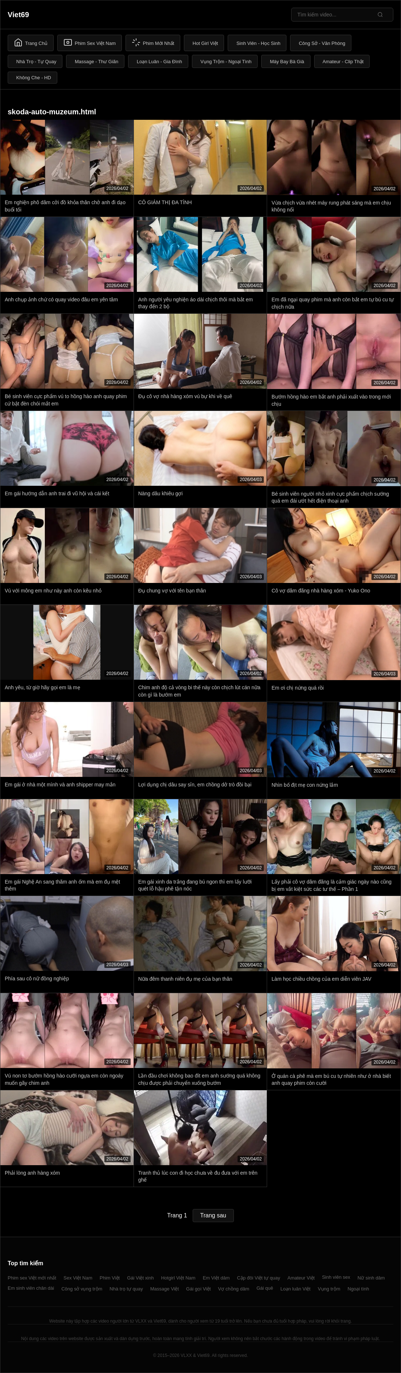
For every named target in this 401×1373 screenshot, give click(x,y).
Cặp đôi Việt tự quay (258, 1278)
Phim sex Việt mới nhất (32, 1278)
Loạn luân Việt (296, 1289)
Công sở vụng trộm (81, 1289)
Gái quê (265, 1288)
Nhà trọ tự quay (126, 1289)
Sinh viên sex (336, 1277)
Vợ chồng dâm (233, 1289)
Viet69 (18, 15)
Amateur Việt (301, 1278)
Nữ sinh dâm (371, 1278)
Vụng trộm (329, 1289)
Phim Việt (110, 1278)
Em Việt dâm (216, 1278)
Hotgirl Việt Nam (178, 1278)
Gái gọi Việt (198, 1289)
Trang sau (213, 1215)
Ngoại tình (358, 1289)
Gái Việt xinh (140, 1278)
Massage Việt (164, 1289)
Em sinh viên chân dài (31, 1288)
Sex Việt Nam (77, 1278)
